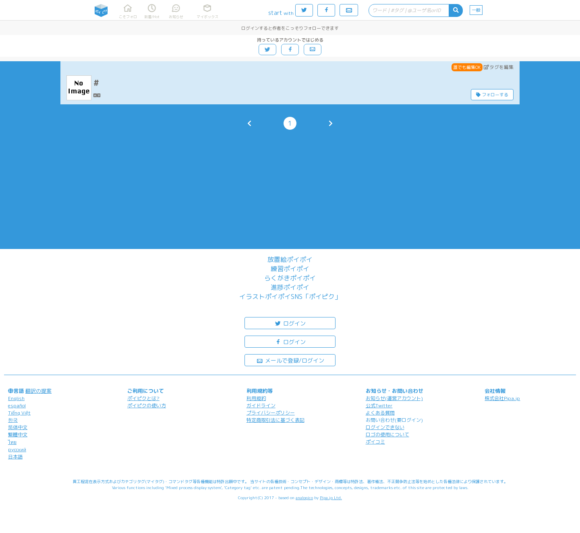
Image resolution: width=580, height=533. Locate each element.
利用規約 (256, 398)
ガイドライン (261, 405)
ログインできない (385, 427)
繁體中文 (17, 434)
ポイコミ (375, 441)
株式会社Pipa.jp (502, 398)
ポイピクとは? (143, 398)
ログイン (290, 323)
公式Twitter (379, 405)
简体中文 (17, 427)
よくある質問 (380, 412)
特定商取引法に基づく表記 (275, 420)
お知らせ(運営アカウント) (394, 398)
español (17, 405)
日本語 (15, 456)
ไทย (12, 442)
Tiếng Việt (19, 412)
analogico (304, 497)
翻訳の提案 (38, 390)
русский (17, 449)
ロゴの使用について (387, 434)
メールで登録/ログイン (290, 360)
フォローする (492, 94)
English (16, 398)
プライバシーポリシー (270, 412)
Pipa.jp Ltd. (331, 497)
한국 (13, 420)
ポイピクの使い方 (146, 405)
